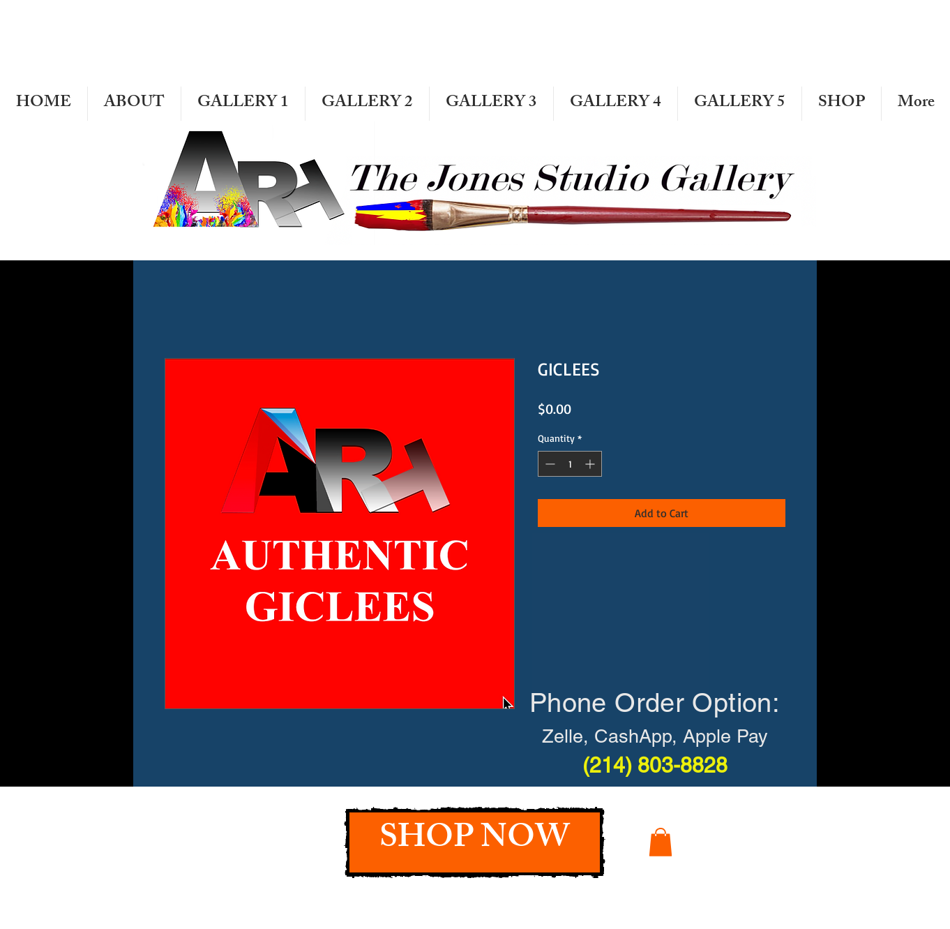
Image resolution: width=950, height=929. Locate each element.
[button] (660, 842)
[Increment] (591, 464)
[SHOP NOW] (474, 842)
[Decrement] (548, 464)
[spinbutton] (569, 464)
